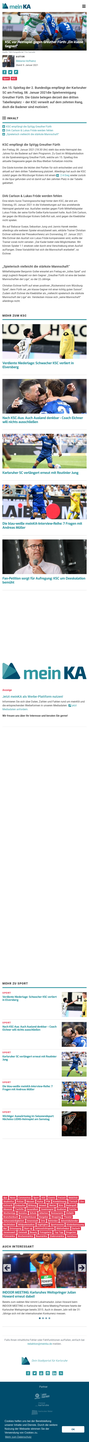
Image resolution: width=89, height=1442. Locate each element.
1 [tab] (40, 1318)
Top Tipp (58, 1232)
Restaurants (57, 1213)
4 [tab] (49, 1318)
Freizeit (62, 1197)
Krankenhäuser (28, 1217)
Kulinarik (8, 1205)
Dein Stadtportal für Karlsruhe (45, 1360)
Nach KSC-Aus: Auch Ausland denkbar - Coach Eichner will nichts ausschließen (42, 420)
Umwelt (43, 1205)
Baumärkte (41, 1236)
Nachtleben (9, 1224)
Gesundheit (32, 1209)
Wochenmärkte (25, 1236)
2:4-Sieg (64, 175)
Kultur (40, 1201)
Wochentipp (9, 1213)
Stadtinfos (8, 1201)
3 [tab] (46, 1318)
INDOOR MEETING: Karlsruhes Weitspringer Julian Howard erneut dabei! (39, 1294)
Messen (30, 1201)
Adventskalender (69, 1220)
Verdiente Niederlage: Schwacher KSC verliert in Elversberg (38, 365)
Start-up (28, 1228)
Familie (73, 1209)
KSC (14, 78)
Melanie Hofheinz (26, 61)
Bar (5, 1228)
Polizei (20, 1201)
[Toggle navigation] (84, 6)
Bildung (32, 1205)
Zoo (82, 1201)
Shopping (56, 1217)
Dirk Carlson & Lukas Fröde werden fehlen (29, 130)
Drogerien (71, 1232)
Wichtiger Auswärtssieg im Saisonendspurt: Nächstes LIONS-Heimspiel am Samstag (28, 1117)
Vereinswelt (9, 1232)
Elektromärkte (57, 1236)
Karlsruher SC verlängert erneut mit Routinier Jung (40, 473)
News (13, 1197)
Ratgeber (44, 1217)
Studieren (61, 1209)
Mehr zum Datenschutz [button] (18, 1437)
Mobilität (73, 1197)
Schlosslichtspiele (44, 1228)
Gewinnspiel (47, 1209)
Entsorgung (15, 1228)
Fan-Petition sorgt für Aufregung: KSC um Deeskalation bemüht (43, 580)
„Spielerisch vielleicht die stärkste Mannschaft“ (32, 134)
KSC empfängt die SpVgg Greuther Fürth (29, 126)
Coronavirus (24, 1197)
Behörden (53, 1220)
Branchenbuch (10, 1217)
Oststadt (22, 1232)
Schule (33, 1213)
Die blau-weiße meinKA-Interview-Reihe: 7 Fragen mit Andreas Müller (42, 525)
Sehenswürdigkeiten (13, 1220)
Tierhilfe (19, 1209)
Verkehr (70, 1213)
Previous (7, 1268)
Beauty (33, 1232)
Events (51, 1197)
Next (82, 1268)
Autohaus (72, 1236)
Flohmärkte (9, 1236)
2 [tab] (43, 1318)
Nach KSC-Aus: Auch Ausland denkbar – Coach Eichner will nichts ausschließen (29, 1028)
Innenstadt (32, 1220)
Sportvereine (57, 1224)
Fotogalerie (46, 1232)
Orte (43, 1220)
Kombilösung (59, 1201)
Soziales (22, 1213)
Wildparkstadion (26, 1224)
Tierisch (73, 1201)
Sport (6, 78)
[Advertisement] (44, 625)
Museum (7, 1209)
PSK (48, 1201)
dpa (5, 1197)
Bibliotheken (62, 1228)
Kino (61, 1205)
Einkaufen (20, 1205)
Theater (68, 1217)
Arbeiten (43, 1213)
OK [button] (73, 1429)
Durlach (76, 1228)
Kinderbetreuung (75, 1224)
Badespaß (71, 1205)
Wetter (52, 1205)
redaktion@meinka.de (39, 1343)
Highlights (42, 1224)
